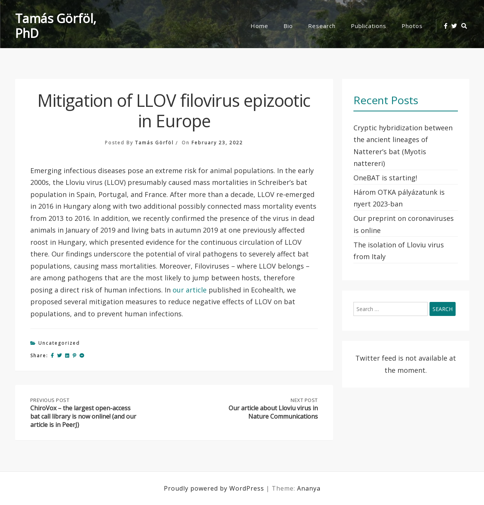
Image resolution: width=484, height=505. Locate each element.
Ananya (309, 488)
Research (322, 26)
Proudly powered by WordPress (215, 488)
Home (259, 26)
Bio (288, 26)
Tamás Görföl (154, 142)
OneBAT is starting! (385, 177)
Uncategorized (59, 343)
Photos (412, 26)
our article (190, 289)
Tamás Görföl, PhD (55, 26)
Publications (368, 26)
